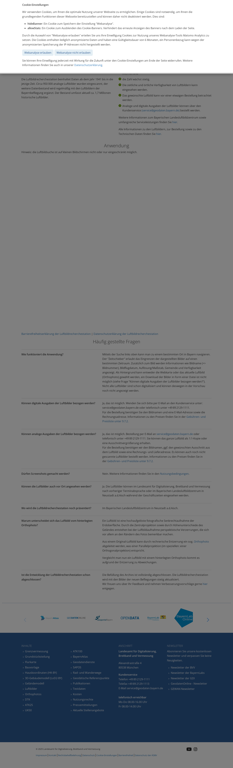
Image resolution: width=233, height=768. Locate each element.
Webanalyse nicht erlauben (74, 52)
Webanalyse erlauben (37, 52)
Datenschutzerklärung (88, 65)
